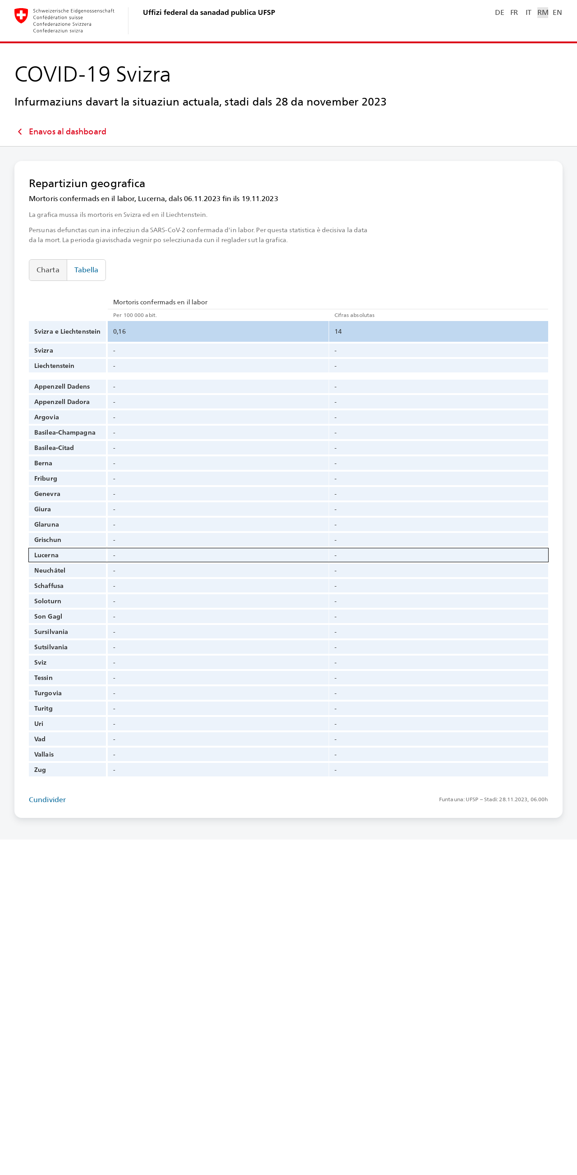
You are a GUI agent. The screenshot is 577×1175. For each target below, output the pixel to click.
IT (528, 12)
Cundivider (47, 799)
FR (514, 12)
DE (499, 12)
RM (542, 12)
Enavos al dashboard (60, 131)
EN (557, 12)
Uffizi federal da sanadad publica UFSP (209, 12)
